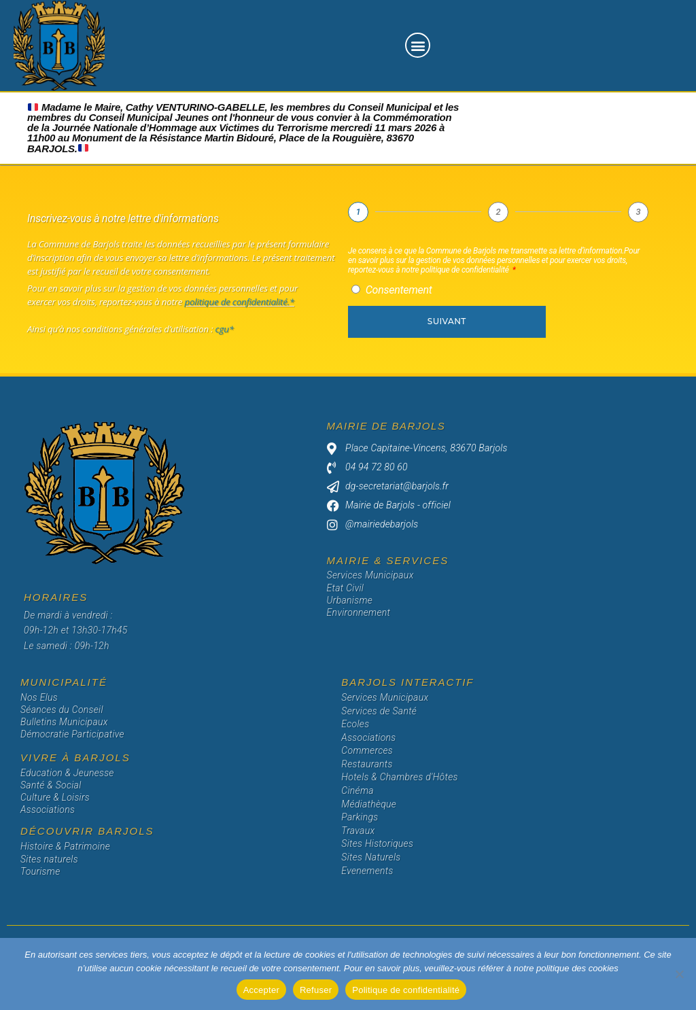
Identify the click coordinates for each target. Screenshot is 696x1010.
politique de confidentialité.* (239, 302)
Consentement (399, 289)
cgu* (223, 329)
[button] (417, 45)
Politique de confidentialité (405, 990)
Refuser (316, 990)
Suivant (447, 321)
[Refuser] (679, 974)
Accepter (261, 990)
